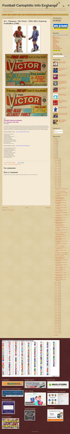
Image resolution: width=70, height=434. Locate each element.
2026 (55, 138)
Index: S (54, 43)
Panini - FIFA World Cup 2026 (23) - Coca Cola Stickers (62, 88)
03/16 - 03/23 (57, 317)
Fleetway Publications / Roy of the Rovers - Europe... (60, 239)
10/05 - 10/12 (57, 177)
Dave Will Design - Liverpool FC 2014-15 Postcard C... (61, 230)
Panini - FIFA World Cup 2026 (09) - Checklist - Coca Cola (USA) (63, 101)
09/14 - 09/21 (57, 182)
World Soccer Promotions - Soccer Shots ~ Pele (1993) (60, 267)
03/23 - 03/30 (57, 315)
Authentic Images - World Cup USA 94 (61, 254)
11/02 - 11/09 (57, 171)
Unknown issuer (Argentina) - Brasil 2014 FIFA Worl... (60, 200)
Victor (20, 164)
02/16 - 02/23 (57, 323)
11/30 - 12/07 (57, 165)
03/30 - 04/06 (57, 314)
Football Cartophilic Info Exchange (29, 5)
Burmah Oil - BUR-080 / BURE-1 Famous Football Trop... (60, 258)
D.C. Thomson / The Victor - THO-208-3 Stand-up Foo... (61, 193)
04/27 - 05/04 (57, 307)
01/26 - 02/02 (57, 328)
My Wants (14, 14)
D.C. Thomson (8, 164)
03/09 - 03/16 (57, 318)
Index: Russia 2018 (56, 47)
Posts (55, 130)
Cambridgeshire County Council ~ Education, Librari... (60, 220)
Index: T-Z (54, 44)
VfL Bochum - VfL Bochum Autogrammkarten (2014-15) (60, 234)
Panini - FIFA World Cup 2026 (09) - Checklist (62, 62)
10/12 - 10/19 (57, 176)
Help (19, 14)
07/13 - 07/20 (57, 290)
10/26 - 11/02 (57, 173)
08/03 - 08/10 (57, 285)
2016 (55, 154)
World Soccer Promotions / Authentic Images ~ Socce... (61, 265)
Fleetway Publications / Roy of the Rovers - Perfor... (60, 237)
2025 (55, 140)
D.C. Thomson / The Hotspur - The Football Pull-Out (60, 248)
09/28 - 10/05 (57, 179)
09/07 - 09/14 (57, 184)
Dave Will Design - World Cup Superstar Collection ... (60, 225)
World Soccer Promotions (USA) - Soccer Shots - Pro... (60, 270)
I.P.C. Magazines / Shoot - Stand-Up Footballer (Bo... (61, 208)
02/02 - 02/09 (57, 326)
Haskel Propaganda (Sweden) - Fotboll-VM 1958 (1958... (60, 198)
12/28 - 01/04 (57, 158)
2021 (55, 146)
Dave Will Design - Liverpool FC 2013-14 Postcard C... (61, 241)
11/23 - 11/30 (57, 166)
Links (23, 14)
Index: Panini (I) (55, 41)
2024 (55, 141)
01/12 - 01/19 (57, 331)
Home (5, 14)
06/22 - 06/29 (57, 295)
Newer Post (5, 207)
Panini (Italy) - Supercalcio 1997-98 (60, 232)
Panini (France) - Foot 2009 (59, 255)
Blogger (37, 431)
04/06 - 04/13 (57, 312)
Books (9, 14)
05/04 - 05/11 (57, 306)
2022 (55, 144)
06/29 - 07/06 (57, 293)
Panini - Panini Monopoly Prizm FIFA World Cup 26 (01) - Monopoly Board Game (62, 82)
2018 (55, 151)
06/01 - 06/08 (57, 299)
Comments (56, 132)
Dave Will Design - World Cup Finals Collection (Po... (61, 195)
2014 (55, 157)
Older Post (47, 207)
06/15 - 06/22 (57, 296)
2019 (55, 149)
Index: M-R (55, 40)
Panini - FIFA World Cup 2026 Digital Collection (62, 75)
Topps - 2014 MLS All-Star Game (60, 191)
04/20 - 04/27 (57, 309)
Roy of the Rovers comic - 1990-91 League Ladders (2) (60, 210)
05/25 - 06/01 (57, 301)
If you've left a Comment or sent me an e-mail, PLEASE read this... (39, 14)
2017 (55, 152)
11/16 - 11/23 (57, 168)
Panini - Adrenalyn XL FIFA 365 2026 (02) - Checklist (62, 114)
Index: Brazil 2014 (56, 46)
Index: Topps (55, 45)
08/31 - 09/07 (57, 185)
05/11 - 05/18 (57, 304)
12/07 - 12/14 (57, 163)
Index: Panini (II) (56, 42)
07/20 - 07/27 (57, 288)
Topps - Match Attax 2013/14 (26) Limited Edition (60, 203)
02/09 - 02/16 (57, 325)
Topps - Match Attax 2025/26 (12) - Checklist (62, 95)
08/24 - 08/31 (57, 187)
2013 (55, 335)
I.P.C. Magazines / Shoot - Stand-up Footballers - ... (61, 205)
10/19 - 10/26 (57, 174)
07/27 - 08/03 (57, 287)
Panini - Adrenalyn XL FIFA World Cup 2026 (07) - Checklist (62, 69)
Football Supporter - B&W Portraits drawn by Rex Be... (60, 218)
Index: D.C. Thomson (56, 38)
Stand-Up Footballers (14, 164)
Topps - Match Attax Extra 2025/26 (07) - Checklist (62, 107)
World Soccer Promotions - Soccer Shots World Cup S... (60, 275)
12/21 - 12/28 (57, 160)
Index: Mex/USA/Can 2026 (57, 48)
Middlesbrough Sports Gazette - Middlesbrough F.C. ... (60, 223)
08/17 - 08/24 (57, 282)
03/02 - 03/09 (57, 320)
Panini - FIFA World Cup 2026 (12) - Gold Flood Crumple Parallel (62, 121)
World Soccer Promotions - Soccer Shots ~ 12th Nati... (60, 277)
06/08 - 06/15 (57, 298)
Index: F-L (55, 39)
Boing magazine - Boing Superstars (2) (61, 252)
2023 (55, 143)
